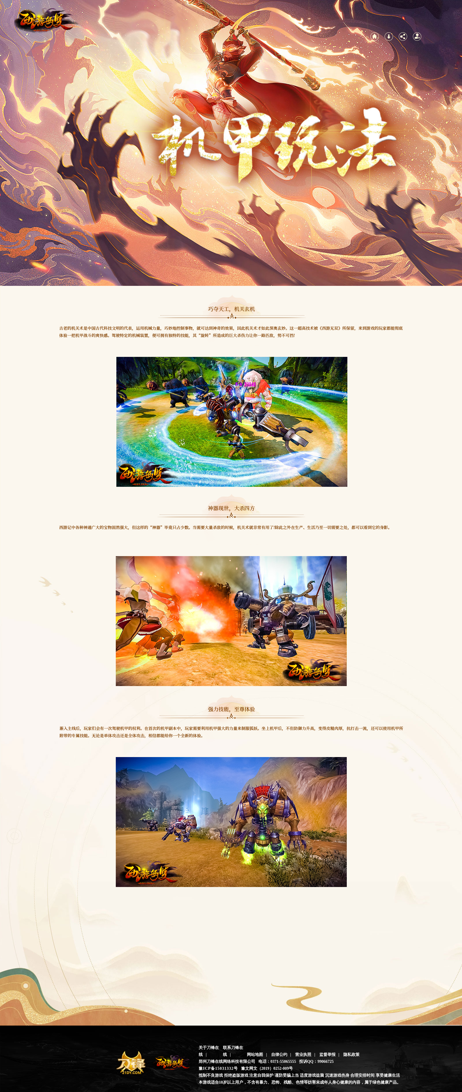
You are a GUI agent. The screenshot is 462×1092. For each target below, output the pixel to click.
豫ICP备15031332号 (218, 1068)
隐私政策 (351, 1054)
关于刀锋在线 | (209, 1051)
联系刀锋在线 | (233, 1051)
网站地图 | (257, 1054)
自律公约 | (281, 1054)
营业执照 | (305, 1054)
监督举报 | (329, 1054)
